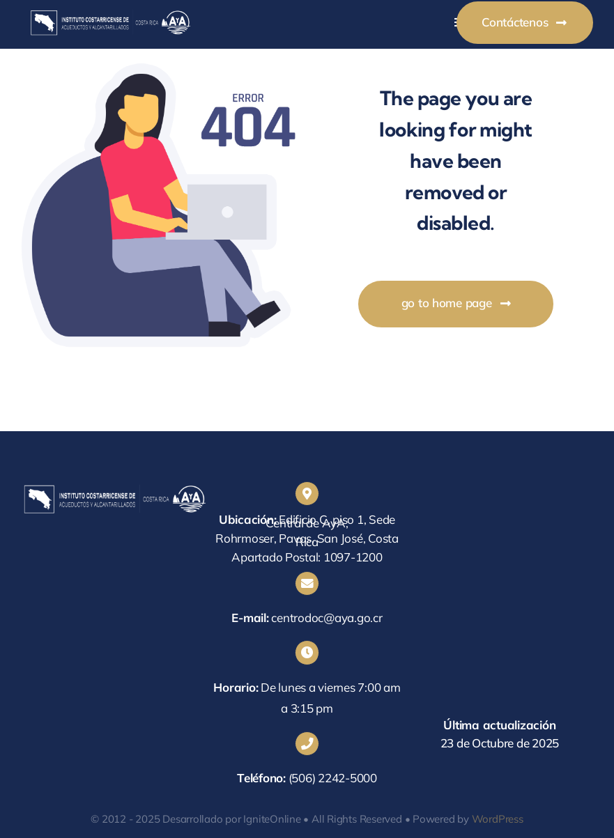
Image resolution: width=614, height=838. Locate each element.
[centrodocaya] (110, 13)
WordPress (497, 818)
